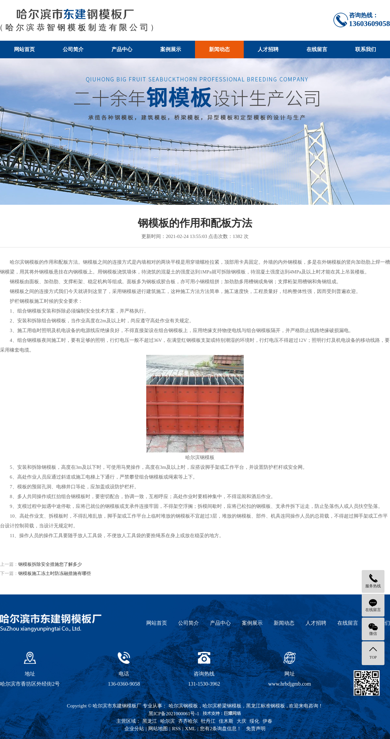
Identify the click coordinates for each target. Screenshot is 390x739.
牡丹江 (208, 721)
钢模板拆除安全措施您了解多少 (50, 564)
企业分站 (134, 728)
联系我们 (365, 49)
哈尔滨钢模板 (183, 705)
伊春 (267, 721)
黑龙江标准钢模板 (265, 705)
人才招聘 (268, 49)
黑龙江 (149, 721)
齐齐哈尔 (188, 721)
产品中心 (121, 49)
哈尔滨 (167, 721)
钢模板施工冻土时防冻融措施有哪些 (54, 573)
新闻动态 (219, 49)
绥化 (254, 721)
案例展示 (170, 49)
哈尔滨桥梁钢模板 (221, 705)
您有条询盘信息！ (220, 728)
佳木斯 (226, 721)
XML (190, 728)
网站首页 (24, 49)
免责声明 (256, 728)
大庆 (241, 721)
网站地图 (158, 728)
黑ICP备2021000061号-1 (174, 713)
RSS (176, 728)
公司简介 (73, 49)
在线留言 (316, 49)
